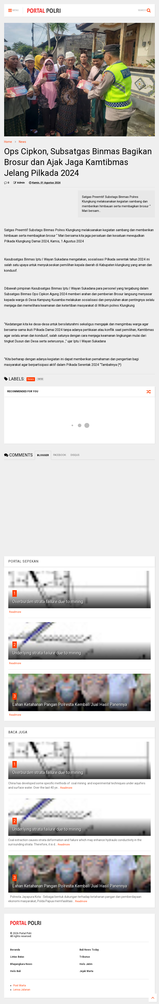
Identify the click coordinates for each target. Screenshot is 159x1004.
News (22, 141)
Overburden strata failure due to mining (47, 601)
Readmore (15, 612)
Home (8, 141)
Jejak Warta (86, 971)
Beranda (15, 949)
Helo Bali (15, 971)
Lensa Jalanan (21, 989)
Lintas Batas (17, 956)
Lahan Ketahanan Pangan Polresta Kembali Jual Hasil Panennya (69, 704)
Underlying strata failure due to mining (46, 652)
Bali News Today (89, 949)
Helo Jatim (86, 964)
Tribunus (85, 956)
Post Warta (19, 985)
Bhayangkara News (21, 964)
